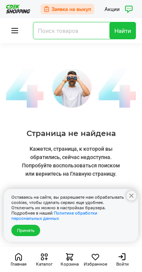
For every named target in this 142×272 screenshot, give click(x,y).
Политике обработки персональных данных (54, 215)
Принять (25, 230)
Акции (112, 9)
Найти (122, 30)
